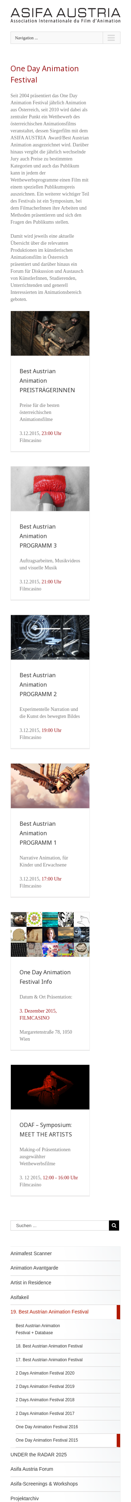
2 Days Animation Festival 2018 (45, 1409)
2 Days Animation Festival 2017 (45, 1423)
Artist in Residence (30, 1292)
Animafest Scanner (31, 1263)
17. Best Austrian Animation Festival (49, 1369)
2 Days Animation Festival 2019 (45, 1396)
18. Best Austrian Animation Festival (49, 1355)
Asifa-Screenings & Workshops (44, 1493)
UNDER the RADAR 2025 (38, 1464)
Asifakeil (19, 1307)
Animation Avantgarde (34, 1277)
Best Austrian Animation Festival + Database (38, 1339)
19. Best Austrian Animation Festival (49, 1321)
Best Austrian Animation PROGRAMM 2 (38, 686)
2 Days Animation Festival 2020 (45, 1382)
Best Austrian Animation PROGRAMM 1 (38, 837)
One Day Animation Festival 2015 (47, 1450)
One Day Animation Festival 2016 (47, 1436)
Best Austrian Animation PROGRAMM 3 (38, 536)
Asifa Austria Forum (31, 1479)
